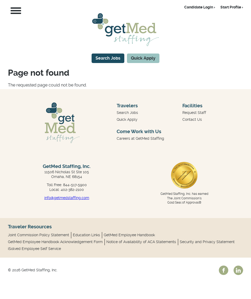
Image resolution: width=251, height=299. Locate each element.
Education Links (86, 235)
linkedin (238, 270)
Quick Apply (143, 58)
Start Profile (230, 7)
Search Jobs (108, 58)
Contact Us (192, 119)
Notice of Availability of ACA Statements (141, 242)
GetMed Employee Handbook (129, 235)
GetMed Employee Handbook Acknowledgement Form (55, 242)
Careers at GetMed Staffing (140, 138)
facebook (223, 270)
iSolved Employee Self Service (34, 249)
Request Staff (194, 112)
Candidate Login (198, 7)
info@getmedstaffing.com (66, 198)
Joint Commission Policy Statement (38, 235)
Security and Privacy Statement (207, 242)
